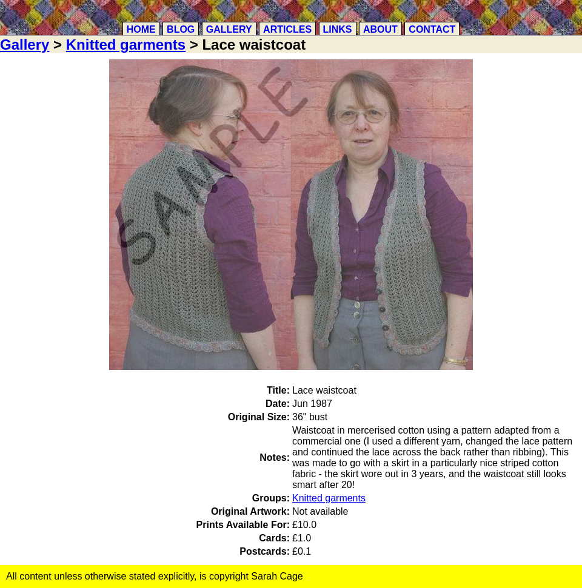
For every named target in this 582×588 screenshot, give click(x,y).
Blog (181, 29)
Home (141, 29)
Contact (432, 29)
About (380, 29)
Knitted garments (126, 44)
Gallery (229, 29)
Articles (287, 29)
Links (337, 29)
